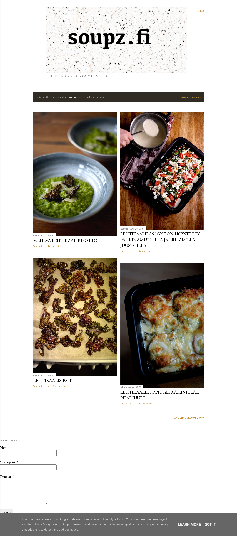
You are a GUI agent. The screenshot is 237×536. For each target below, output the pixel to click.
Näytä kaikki (191, 97)
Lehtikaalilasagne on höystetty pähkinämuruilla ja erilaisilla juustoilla (160, 239)
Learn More (189, 524)
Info (63, 76)
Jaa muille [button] (38, 246)
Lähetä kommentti (144, 251)
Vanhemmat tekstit (189, 418)
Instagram (77, 76)
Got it (210, 524)
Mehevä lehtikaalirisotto (65, 240)
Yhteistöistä (98, 76)
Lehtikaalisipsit (52, 380)
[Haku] (200, 11)
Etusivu (52, 76)
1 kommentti (54, 246)
